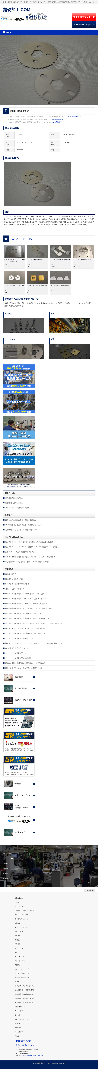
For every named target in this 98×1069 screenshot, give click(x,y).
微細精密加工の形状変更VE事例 (24, 986)
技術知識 (17, 1023)
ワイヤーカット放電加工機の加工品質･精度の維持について (26, 633)
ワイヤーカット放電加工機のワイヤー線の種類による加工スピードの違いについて (35, 623)
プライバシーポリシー (21, 927)
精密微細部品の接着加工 (14, 503)
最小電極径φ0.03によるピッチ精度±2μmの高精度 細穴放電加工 (28, 562)
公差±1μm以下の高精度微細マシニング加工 (21, 552)
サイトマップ (19, 931)
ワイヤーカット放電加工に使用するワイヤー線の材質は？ (26, 604)
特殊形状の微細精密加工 (14, 498)
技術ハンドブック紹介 (21, 915)
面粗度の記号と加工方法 (14, 579)
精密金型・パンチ (20, 961)
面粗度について (10, 574)
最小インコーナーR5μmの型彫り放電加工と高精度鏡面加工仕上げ (29, 542)
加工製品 (17, 940)
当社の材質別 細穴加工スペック (16, 648)
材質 (16, 952)
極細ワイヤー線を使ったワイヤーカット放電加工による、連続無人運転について (34, 643)
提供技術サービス (20, 1007)
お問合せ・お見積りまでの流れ (24, 910)
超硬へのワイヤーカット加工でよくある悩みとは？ (23, 668)
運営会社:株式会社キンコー (26, 1045)
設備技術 (6, 863)
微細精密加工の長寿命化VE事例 (24, 998)
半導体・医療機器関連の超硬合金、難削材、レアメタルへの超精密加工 (31, 557)
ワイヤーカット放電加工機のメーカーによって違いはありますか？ (29, 609)
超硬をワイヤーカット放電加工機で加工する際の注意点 (25, 628)
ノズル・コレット (20, 956)
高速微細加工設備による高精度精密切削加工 (21, 530)
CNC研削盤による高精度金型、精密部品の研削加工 (23, 525)
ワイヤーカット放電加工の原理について (19, 638)
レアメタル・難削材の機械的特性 (17, 584)
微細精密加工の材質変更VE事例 (24, 990)
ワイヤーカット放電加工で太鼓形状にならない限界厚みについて (28, 618)
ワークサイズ (19, 948)
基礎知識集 (18, 1027)
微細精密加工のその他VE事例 (24, 1002)
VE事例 (5, 873)
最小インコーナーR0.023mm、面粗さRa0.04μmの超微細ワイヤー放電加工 (32, 547)
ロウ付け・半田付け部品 (22, 973)
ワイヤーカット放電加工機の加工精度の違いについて (24, 613)
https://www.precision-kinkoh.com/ (33, 1055)
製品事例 (6, 868)
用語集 (17, 1036)
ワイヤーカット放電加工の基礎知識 (18, 658)
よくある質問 (19, 1032)
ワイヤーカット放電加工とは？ (16, 653)
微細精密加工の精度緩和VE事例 (24, 994)
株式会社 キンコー (46, 1063)
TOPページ (18, 902)
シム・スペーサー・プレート (23, 239)
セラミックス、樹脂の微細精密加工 (18, 508)
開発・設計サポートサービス (24, 1019)
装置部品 (17, 965)
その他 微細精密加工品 (22, 977)
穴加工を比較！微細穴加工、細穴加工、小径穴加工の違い (26, 663)
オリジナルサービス (9, 858)
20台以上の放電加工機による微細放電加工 (20, 520)
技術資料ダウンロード (21, 919)
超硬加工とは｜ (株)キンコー (15, 589)
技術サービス (19, 1011)
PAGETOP (89, 890)
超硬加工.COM (16, 9)
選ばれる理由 (7, 853)
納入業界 (17, 944)
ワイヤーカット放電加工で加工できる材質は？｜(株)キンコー (27, 599)
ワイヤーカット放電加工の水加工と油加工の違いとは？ (25, 594)
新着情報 (6, 878)
